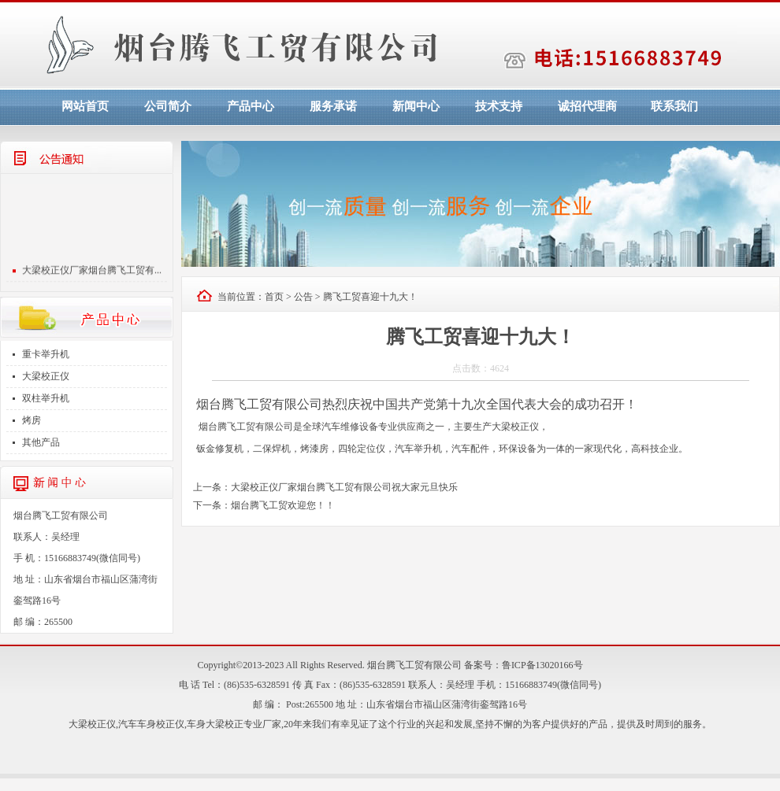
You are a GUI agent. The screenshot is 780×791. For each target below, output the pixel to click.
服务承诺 (333, 106)
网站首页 (85, 106)
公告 (303, 296)
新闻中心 (416, 106)
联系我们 (674, 106)
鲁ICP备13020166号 (542, 665)
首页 (274, 296)
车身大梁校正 (215, 724)
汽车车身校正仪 (151, 724)
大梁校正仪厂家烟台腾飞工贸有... (92, 272)
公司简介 (167, 106)
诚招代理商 (587, 106)
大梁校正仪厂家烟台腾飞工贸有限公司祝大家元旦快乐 (344, 487)
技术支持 (498, 106)
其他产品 (41, 442)
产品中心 (250, 106)
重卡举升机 (45, 354)
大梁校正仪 (45, 376)
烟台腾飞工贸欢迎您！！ (283, 505)
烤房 (31, 420)
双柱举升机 (45, 398)
